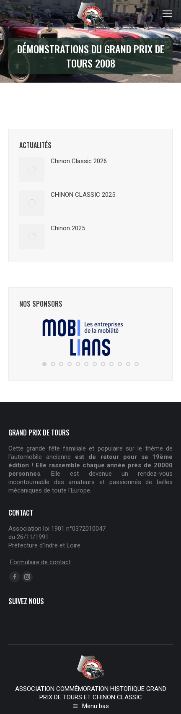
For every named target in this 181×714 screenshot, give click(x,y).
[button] (44, 364)
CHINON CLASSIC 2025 (83, 194)
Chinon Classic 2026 (79, 161)
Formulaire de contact (40, 562)
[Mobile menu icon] (167, 13)
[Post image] (31, 169)
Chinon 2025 (68, 228)
